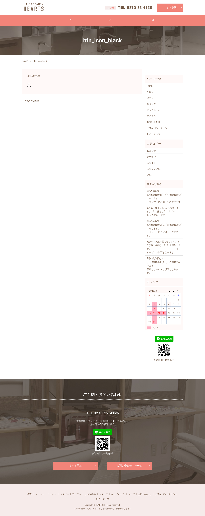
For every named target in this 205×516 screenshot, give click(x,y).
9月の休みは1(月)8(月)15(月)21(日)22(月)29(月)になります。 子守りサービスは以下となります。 (164, 225)
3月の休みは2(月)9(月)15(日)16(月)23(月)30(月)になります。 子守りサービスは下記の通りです (164, 193)
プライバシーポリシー (158, 125)
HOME (37, 18)
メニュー (53, 18)
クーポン (151, 153)
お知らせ (151, 147)
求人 (137, 18)
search (173, 18)
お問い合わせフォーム (129, 462)
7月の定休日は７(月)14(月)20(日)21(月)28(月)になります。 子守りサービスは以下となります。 (164, 262)
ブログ (122, 18)
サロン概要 (90, 491)
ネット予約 (170, 7)
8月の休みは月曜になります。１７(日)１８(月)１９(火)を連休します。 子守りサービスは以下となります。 (164, 244)
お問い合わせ (155, 18)
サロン (106, 18)
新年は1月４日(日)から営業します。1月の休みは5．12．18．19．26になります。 (163, 208)
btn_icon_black (31, 97)
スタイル (71, 18)
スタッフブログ (155, 165)
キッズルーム (153, 107)
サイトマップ (153, 131)
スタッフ (151, 101)
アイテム (89, 18)
